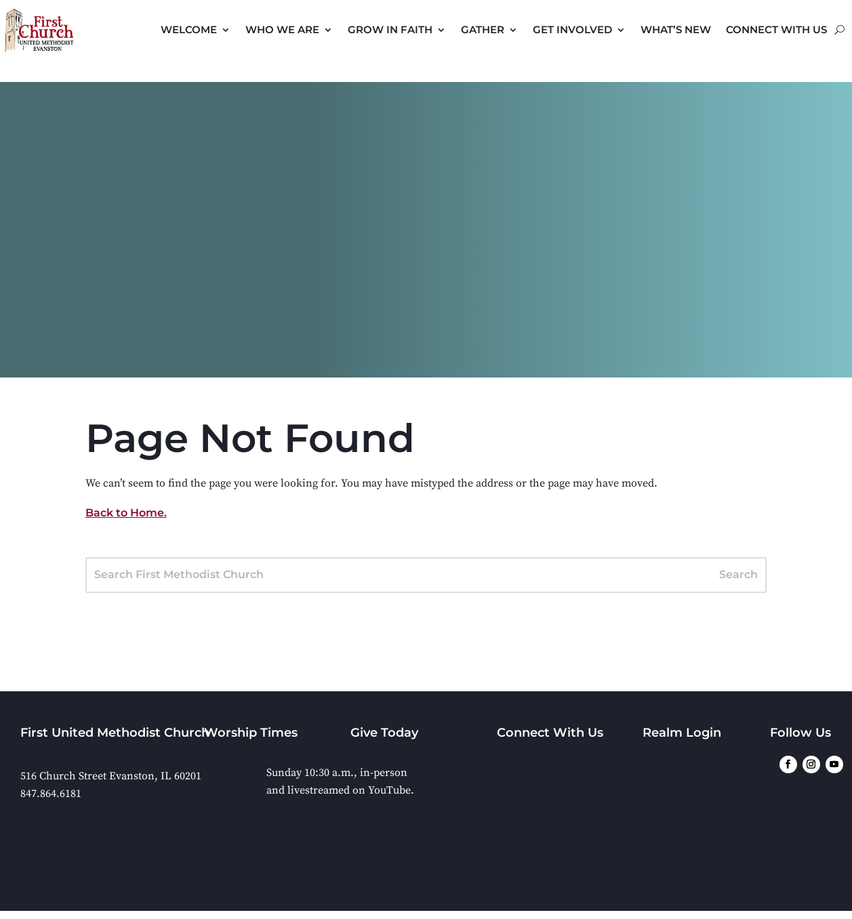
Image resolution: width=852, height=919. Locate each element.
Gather (482, 29)
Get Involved (572, 29)
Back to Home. (126, 512)
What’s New (676, 29)
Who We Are (282, 29)
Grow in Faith (390, 29)
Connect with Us (776, 29)
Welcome (189, 29)
